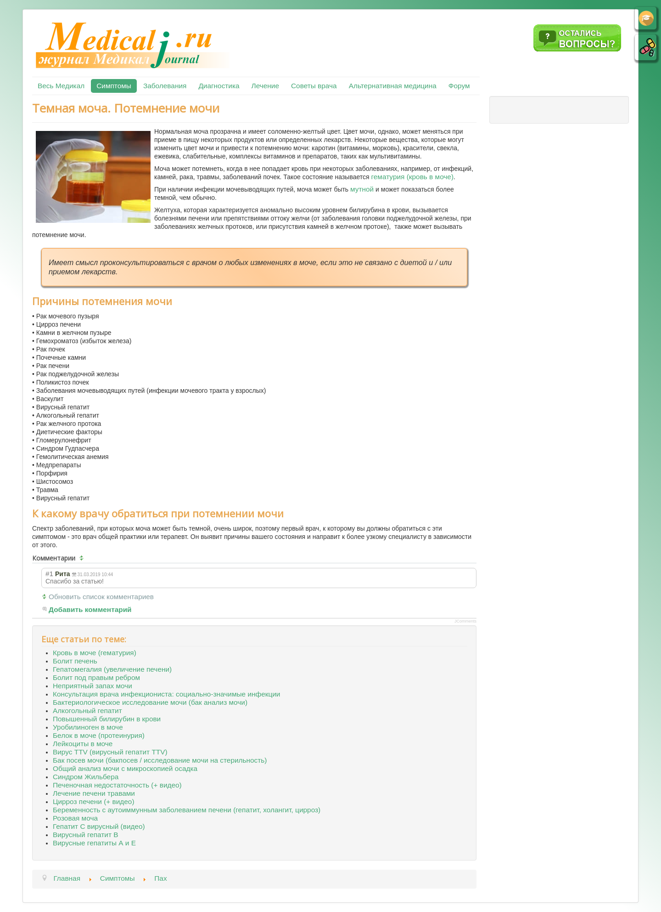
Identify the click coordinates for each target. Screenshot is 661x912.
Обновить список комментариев (101, 596)
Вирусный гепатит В (85, 834)
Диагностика (218, 86)
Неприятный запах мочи (92, 686)
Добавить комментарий (90, 609)
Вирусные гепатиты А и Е (94, 843)
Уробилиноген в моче (88, 727)
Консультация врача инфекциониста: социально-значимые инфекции (166, 694)
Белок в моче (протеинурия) (99, 735)
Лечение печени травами (94, 793)
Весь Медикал (61, 86)
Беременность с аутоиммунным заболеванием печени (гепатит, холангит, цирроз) (186, 810)
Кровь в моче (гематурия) (94, 653)
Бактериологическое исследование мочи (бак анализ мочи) (150, 702)
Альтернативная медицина (393, 86)
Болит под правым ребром (96, 677)
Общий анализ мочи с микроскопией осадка (125, 768)
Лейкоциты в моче (82, 744)
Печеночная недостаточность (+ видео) (117, 785)
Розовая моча (75, 818)
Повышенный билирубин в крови (107, 719)
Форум (459, 86)
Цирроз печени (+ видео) (93, 801)
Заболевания (164, 86)
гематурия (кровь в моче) (412, 177)
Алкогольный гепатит (87, 710)
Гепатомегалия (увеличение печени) (112, 669)
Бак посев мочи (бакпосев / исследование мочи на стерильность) (160, 760)
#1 (49, 574)
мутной (362, 189)
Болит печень (75, 661)
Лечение (265, 86)
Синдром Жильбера (85, 777)
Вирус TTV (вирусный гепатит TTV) (110, 752)
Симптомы (113, 86)
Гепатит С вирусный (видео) (99, 826)
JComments (465, 621)
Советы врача (314, 86)
